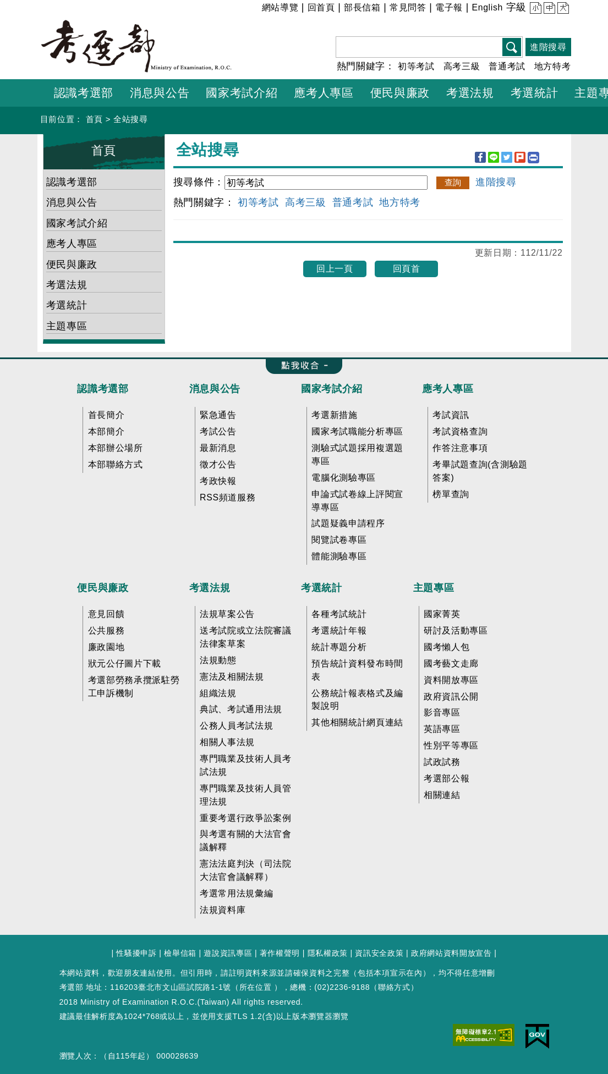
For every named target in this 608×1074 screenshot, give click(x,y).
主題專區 (66, 326)
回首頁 (321, 7)
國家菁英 (442, 614)
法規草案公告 (227, 614)
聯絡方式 (394, 987)
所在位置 (255, 987)
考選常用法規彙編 (236, 893)
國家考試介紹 (77, 223)
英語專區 (442, 729)
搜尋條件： (198, 182)
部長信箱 (362, 7)
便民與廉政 (71, 264)
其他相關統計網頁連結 (357, 722)
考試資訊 (450, 415)
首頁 (94, 119)
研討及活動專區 (456, 630)
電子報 (449, 7)
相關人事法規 (227, 742)
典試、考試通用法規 (241, 709)
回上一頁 (334, 268)
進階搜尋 (548, 47)
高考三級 (461, 66)
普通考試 (507, 66)
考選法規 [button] (470, 92)
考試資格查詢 (460, 431)
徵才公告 (218, 464)
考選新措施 (334, 415)
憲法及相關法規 (232, 676)
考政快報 (218, 481)
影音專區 (442, 712)
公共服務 (106, 630)
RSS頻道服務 (227, 497)
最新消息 (218, 448)
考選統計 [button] (534, 92)
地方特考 (552, 66)
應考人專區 (71, 243)
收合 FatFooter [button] (300, 366)
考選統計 (66, 305)
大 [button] (562, 9)
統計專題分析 (338, 647)
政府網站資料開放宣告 (451, 953)
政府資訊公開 (451, 696)
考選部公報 (446, 778)
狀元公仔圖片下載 (124, 663)
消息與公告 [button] (159, 92)
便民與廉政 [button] (400, 92)
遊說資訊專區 (228, 953)
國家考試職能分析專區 (357, 431)
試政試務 (442, 762)
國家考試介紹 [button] (241, 92)
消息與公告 (71, 202)
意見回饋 (106, 614)
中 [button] (548, 9)
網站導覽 (280, 7)
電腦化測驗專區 (343, 477)
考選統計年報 (338, 630)
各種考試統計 (338, 614)
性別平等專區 (451, 745)
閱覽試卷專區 (338, 539)
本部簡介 (106, 431)
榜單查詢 (450, 494)
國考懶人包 (446, 647)
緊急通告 (218, 415)
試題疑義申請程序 (348, 523)
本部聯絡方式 (115, 464)
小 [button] (534, 9)
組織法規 (218, 693)
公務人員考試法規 (236, 725)
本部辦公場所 (115, 448)
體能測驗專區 (338, 556)
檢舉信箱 (180, 953)
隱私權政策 (328, 953)
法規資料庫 (222, 910)
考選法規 (66, 284)
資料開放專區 (451, 680)
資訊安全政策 (379, 953)
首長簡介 (106, 415)
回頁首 (406, 268)
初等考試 (416, 66)
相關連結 (442, 795)
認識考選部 (71, 182)
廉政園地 (106, 647)
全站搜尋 (130, 119)
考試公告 (218, 431)
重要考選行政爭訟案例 (246, 818)
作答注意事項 (460, 448)
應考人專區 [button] (323, 92)
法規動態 (218, 660)
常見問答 (408, 7)
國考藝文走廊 (451, 663)
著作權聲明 (280, 953)
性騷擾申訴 (136, 953)
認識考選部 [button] (83, 92)
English (487, 7)
